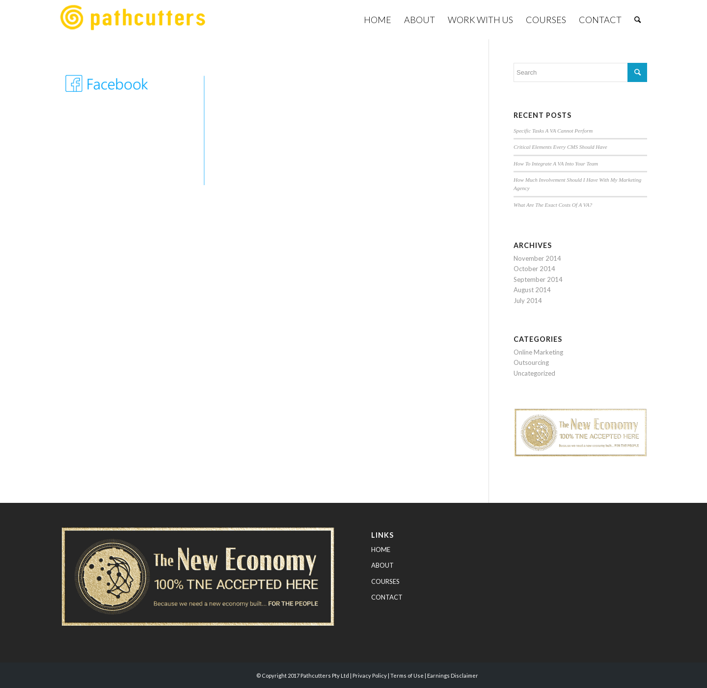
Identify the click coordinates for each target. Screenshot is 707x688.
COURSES (385, 581)
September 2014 (538, 279)
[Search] (637, 19)
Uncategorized (534, 373)
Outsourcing (531, 362)
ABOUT (382, 565)
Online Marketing (538, 352)
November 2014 (537, 258)
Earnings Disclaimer (452, 675)
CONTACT (387, 597)
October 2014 (534, 269)
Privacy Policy (370, 675)
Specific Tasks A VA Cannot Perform (553, 131)
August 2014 (532, 290)
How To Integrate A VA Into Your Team (556, 163)
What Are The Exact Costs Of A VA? (553, 205)
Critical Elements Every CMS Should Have (560, 147)
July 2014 (528, 300)
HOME (380, 549)
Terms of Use (407, 675)
